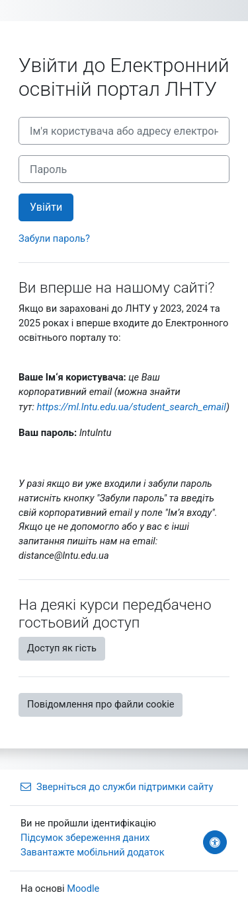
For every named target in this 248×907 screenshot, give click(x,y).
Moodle (83, 888)
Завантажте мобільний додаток (93, 852)
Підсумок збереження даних (85, 838)
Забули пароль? (54, 238)
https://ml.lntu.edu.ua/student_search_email (131, 407)
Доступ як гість (62, 648)
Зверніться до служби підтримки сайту (117, 787)
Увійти (46, 207)
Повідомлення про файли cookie (100, 704)
